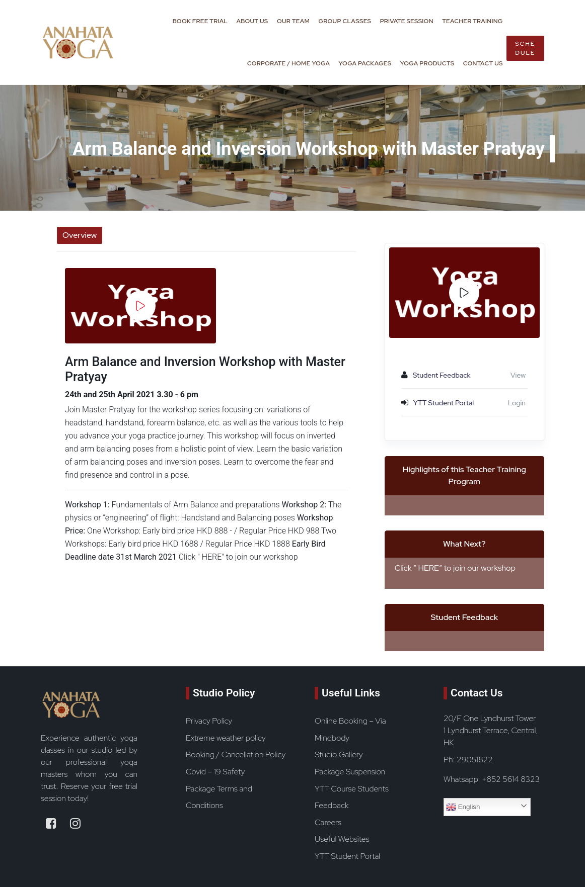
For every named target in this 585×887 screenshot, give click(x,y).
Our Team (293, 21)
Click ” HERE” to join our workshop (455, 568)
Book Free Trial (200, 21)
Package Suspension (350, 771)
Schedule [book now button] (525, 48)
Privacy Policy (209, 721)
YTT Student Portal (347, 856)
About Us (252, 21)
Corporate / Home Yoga (288, 63)
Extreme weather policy (226, 738)
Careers (328, 822)
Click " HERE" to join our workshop (238, 557)
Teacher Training (472, 21)
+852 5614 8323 (511, 779)
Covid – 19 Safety (215, 771)
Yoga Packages (365, 63)
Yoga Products (427, 63)
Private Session (406, 21)
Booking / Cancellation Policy (235, 754)
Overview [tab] (79, 235)
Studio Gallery (339, 754)
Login (517, 402)
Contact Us (483, 63)
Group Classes (345, 21)
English (463, 807)
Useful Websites (342, 839)
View (518, 375)
